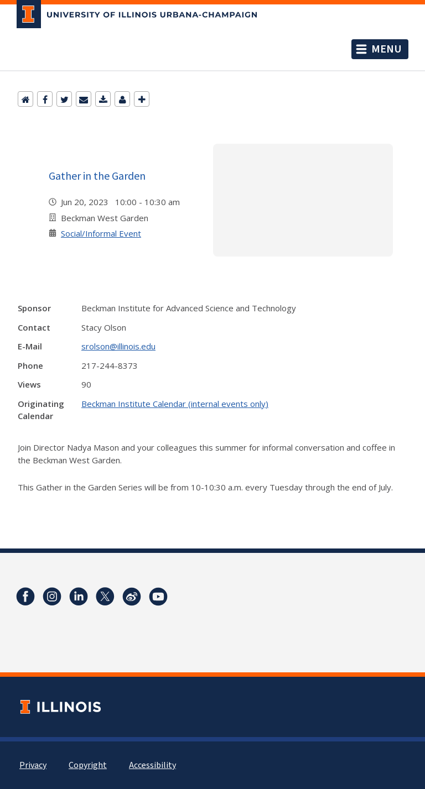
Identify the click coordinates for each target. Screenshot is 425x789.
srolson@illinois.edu (118, 346)
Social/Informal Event (101, 233)
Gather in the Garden (97, 175)
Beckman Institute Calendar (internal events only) (174, 403)
